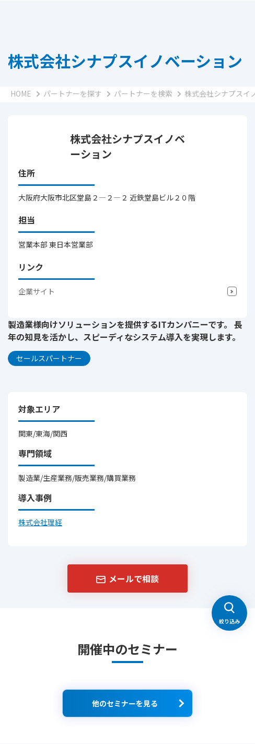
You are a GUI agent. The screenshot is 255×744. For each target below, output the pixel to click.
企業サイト (36, 291)
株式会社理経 (40, 522)
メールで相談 (134, 578)
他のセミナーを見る (125, 703)
